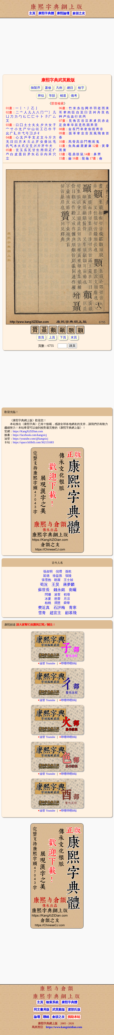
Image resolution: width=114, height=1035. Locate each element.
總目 (70, 87)
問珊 (48, 594)
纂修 (48, 87)
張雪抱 (46, 580)
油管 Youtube (47, 663)
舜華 (67, 603)
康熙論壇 (63, 13)
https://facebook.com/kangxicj (30, 435)
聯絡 (46, 1017)
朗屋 (57, 580)
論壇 (37, 1017)
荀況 (44, 584)
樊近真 (44, 607)
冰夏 (48, 598)
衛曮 (73, 590)
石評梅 (59, 607)
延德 (46, 575)
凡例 (59, 87)
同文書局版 (41, 1009)
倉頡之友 (78, 13)
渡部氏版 (74, 1009)
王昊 (55, 584)
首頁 (41, 337)
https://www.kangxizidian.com (64, 1027)
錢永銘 (59, 590)
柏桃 (48, 603)
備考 (74, 95)
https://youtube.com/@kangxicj (30, 438)
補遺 (63, 95)
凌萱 (57, 594)
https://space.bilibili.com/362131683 (33, 442)
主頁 (32, 13)
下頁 (63, 337)
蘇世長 (44, 590)
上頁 (52, 337)
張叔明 (48, 571)
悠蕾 (57, 598)
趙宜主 (55, 613)
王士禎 (68, 580)
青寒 (73, 607)
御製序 (35, 87)
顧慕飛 (71, 613)
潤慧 (57, 603)
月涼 (67, 598)
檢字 (81, 87)
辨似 (41, 95)
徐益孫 (57, 575)
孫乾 (68, 571)
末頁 (74, 337)
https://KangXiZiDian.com (28, 431)
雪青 (42, 613)
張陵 (68, 575)
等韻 (52, 95)
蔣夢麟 (69, 584)
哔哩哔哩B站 (69, 663)
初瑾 (67, 594)
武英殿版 (58, 1009)
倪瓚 (59, 571)
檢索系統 (52, 1002)
